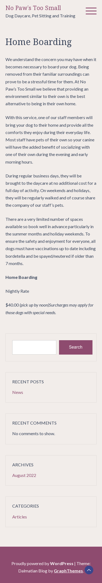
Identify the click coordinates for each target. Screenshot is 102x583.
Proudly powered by (42, 563)
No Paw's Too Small (33, 8)
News (17, 392)
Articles (19, 516)
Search (75, 347)
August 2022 (24, 475)
